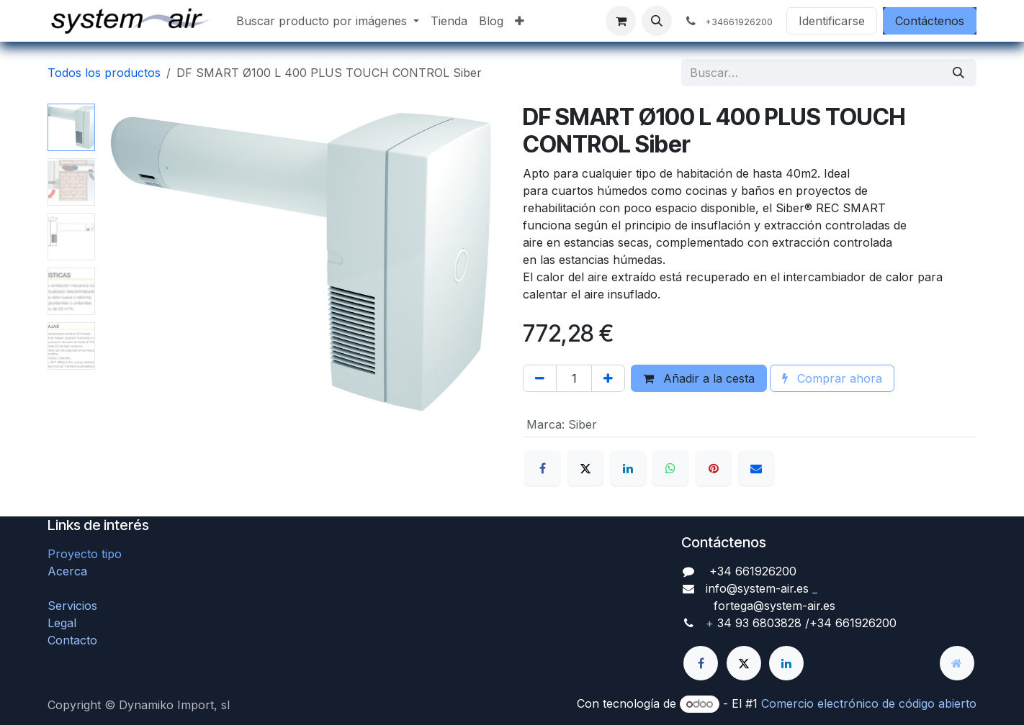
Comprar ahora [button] (832, 378)
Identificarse (832, 21)
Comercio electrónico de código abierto (868, 703)
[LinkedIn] (628, 468)
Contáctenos (929, 21)
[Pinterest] (713, 468)
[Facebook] (542, 468)
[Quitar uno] (540, 378)
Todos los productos (104, 72)
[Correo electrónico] (756, 468)
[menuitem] (327, 20)
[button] (657, 21)
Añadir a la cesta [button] (699, 378)
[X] (585, 468)
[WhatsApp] (670, 468)
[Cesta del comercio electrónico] (621, 21)
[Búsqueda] (958, 72)
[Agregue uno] (608, 378)
